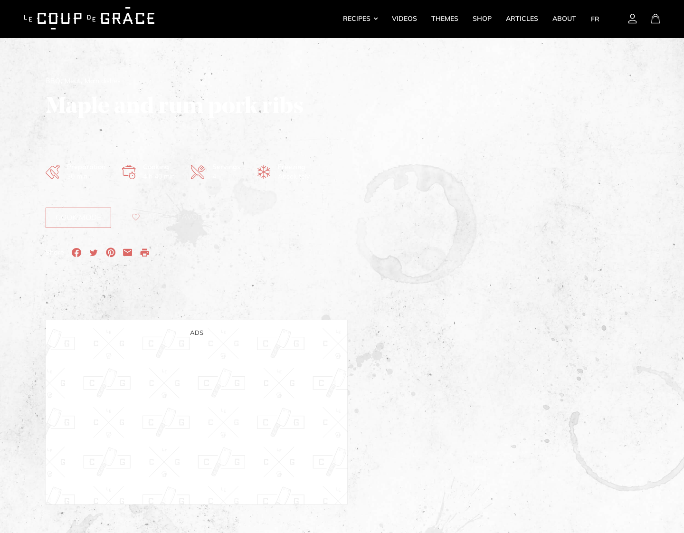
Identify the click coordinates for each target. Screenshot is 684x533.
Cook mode (78, 217)
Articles (522, 18)
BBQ (53, 80)
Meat (72, 80)
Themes (444, 18)
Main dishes (103, 80)
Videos (404, 18)
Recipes (356, 18)
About (564, 18)
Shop (482, 18)
